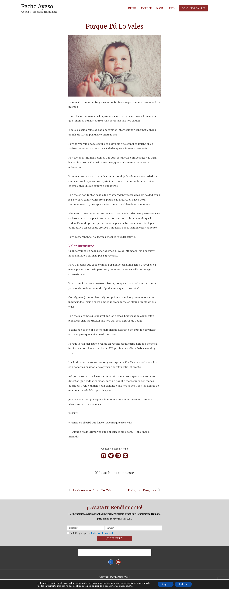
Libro (121, 551)
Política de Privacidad (102, 532)
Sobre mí (97, 551)
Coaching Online (139, 551)
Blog (110, 551)
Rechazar (184, 584)
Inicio (83, 551)
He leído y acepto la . (91, 532)
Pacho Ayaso (38, 5)
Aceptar (164, 584)
